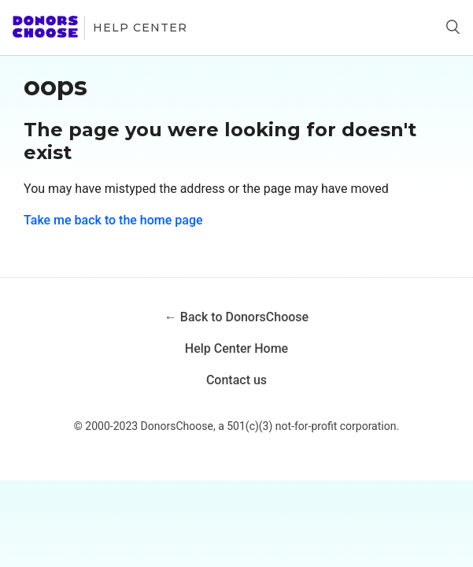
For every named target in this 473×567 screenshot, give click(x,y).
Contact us (236, 379)
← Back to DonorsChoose (236, 316)
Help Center (140, 27)
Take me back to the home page (113, 220)
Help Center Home (236, 348)
